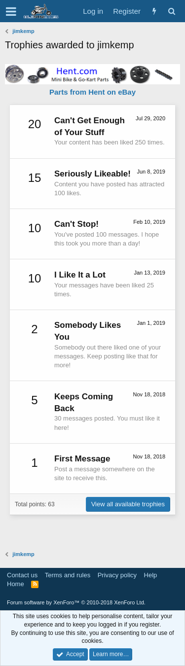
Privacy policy (117, 575)
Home (15, 584)
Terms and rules (67, 575)
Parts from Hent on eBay (92, 92)
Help (150, 575)
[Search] (171, 11)
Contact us (22, 575)
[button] (11, 11)
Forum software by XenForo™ (76, 602)
